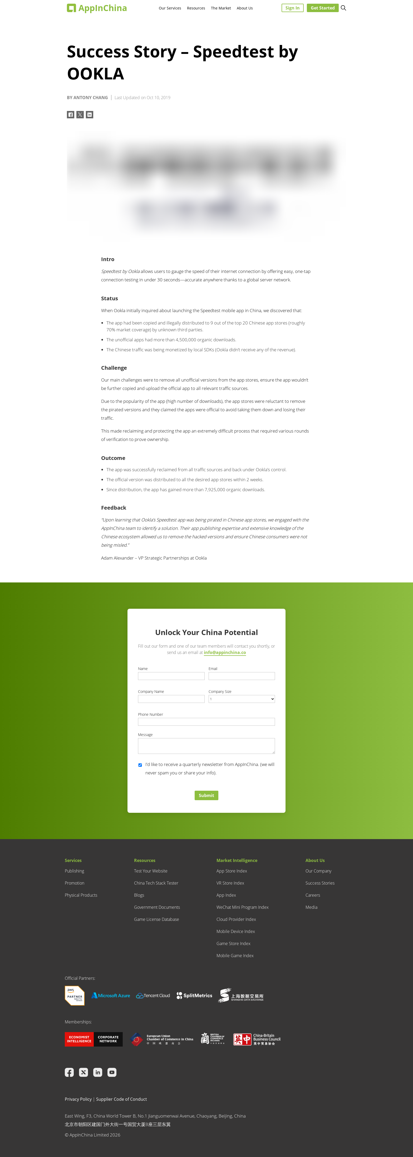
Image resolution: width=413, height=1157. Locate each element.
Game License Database (156, 919)
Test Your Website (151, 871)
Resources (196, 8)
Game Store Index (233, 943)
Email (213, 668)
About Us (245, 8)
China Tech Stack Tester (156, 883)
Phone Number (150, 714)
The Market (221, 8)
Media (311, 907)
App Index (226, 895)
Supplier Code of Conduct (121, 1099)
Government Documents (157, 907)
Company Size (220, 691)
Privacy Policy (78, 1099)
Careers (313, 895)
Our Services (170, 8)
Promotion (74, 883)
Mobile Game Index (235, 955)
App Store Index (232, 871)
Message (145, 734)
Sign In (293, 8)
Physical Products (81, 895)
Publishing (74, 871)
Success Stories (320, 883)
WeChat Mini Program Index (243, 907)
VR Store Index (230, 883)
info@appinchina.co (225, 652)
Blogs (139, 895)
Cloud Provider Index (236, 919)
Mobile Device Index (236, 931)
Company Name (151, 691)
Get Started (323, 8)
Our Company (318, 871)
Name (143, 668)
